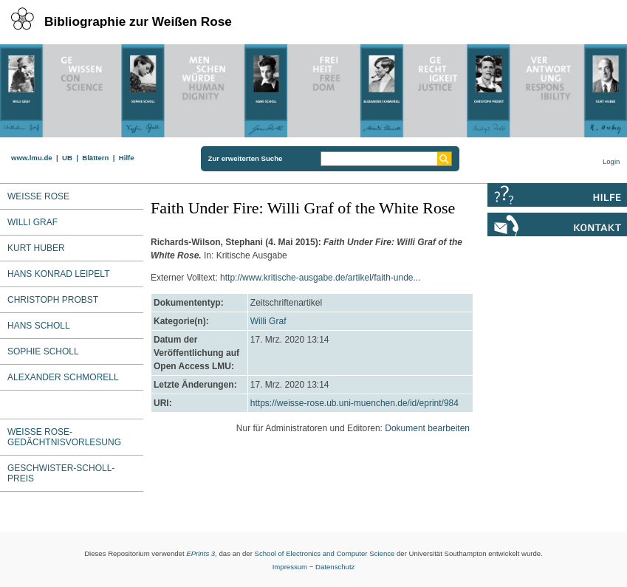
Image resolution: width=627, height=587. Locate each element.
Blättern (95, 158)
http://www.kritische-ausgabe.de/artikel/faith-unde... (320, 277)
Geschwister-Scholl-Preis (60, 473)
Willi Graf (268, 321)
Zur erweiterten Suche (245, 158)
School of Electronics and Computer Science (325, 553)
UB (67, 158)
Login (611, 161)
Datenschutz (334, 567)
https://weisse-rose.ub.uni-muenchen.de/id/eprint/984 (354, 403)
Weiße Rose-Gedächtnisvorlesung (64, 437)
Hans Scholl (38, 325)
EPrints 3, (201, 553)
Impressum (290, 567)
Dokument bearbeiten (427, 428)
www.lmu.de (31, 158)
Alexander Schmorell (63, 377)
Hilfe (126, 158)
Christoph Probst (52, 300)
